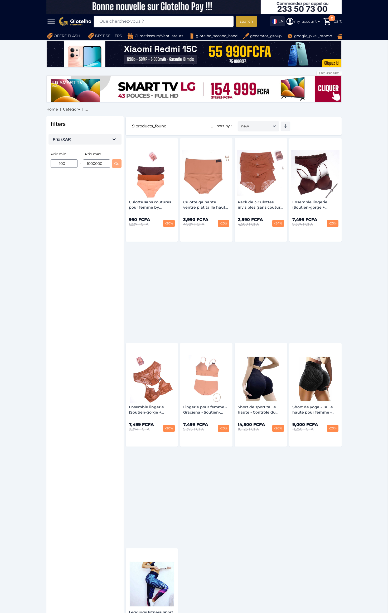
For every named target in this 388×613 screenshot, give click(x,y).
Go (116, 163)
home (52, 109)
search (246, 21)
